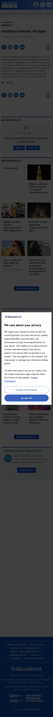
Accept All (26, 398)
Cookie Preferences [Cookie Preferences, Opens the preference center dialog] (26, 389)
